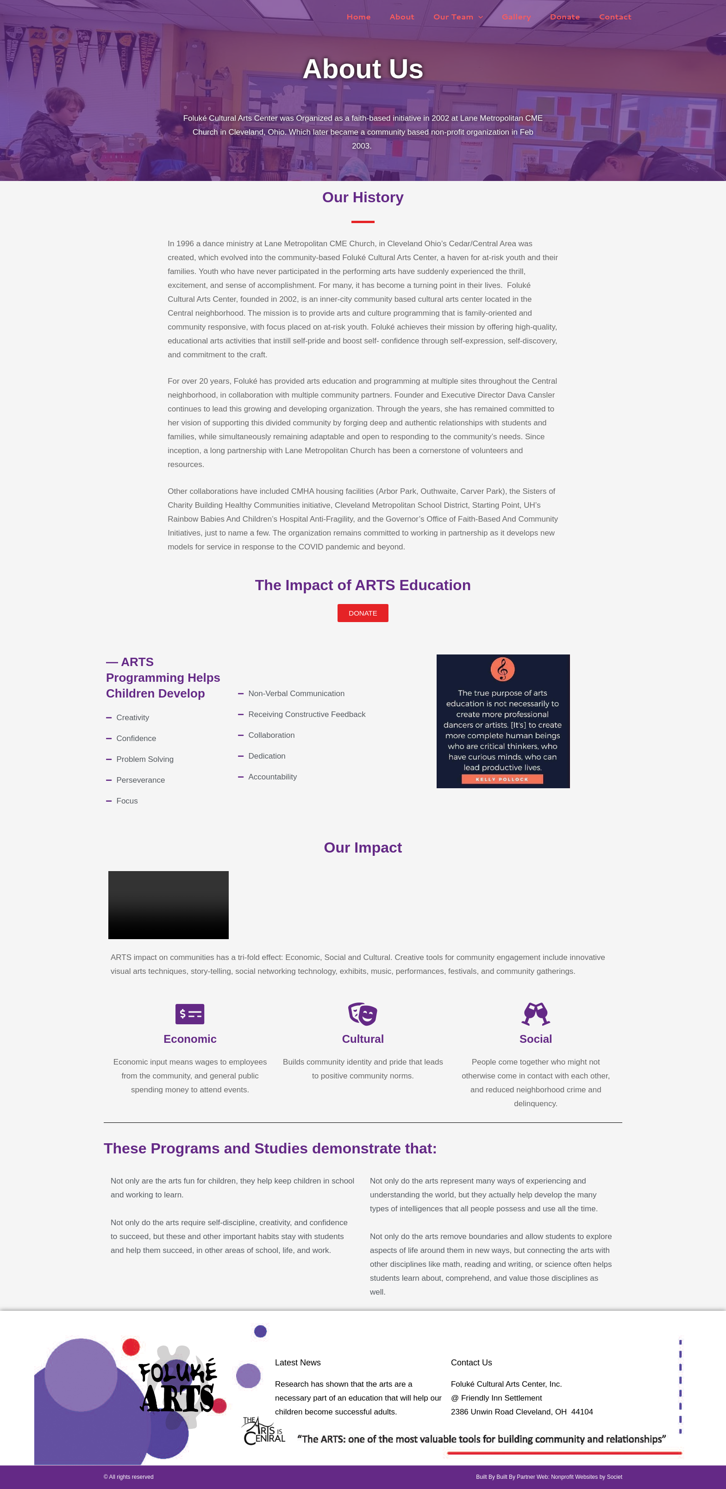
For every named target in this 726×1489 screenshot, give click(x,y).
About (414, 16)
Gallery (523, 16)
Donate (569, 16)
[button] (488, 16)
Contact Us (471, 1362)
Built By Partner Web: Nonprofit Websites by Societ (559, 1477)
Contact (616, 16)
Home (374, 16)
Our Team (468, 16)
